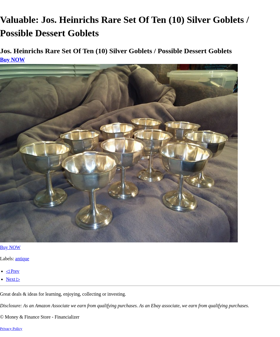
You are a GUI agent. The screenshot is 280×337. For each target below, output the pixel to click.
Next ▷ (13, 279)
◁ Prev (12, 271)
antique (22, 258)
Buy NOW (12, 60)
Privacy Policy (11, 329)
